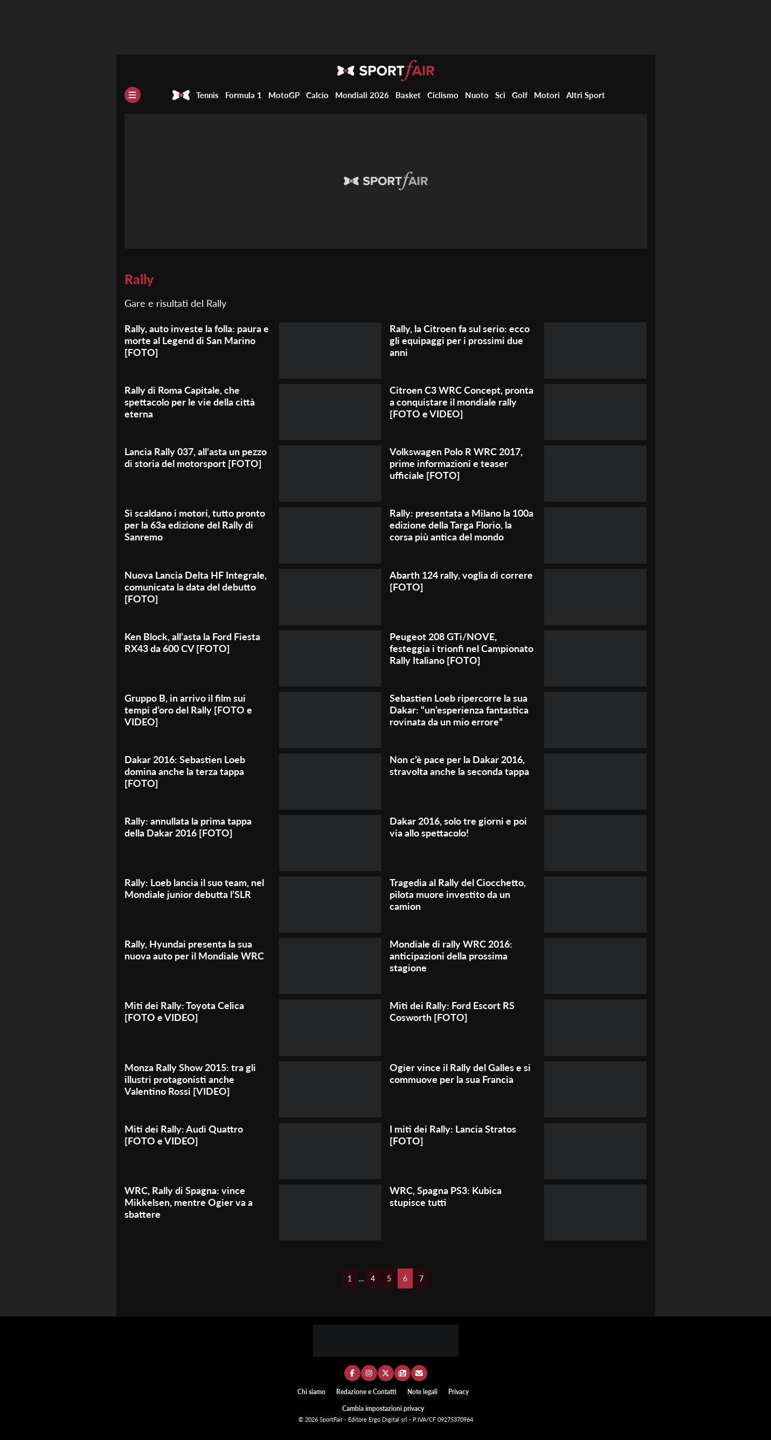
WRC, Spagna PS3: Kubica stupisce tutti (446, 1196)
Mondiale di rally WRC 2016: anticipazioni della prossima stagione (451, 955)
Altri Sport (585, 95)
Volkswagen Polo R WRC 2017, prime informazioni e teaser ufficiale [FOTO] (456, 463)
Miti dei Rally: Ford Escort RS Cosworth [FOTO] (452, 1011)
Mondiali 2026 (362, 95)
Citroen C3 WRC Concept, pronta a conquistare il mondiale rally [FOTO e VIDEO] (461, 402)
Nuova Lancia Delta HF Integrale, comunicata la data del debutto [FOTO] (195, 587)
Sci (500, 95)
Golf (519, 95)
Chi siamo (311, 1392)
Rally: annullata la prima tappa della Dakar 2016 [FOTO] (188, 827)
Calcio (317, 95)
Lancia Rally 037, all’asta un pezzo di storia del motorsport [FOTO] (195, 457)
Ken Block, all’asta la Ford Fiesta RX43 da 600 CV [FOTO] (192, 642)
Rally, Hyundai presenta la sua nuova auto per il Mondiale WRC (194, 950)
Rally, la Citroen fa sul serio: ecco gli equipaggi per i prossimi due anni (460, 340)
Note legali (422, 1392)
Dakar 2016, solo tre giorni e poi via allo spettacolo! (458, 827)
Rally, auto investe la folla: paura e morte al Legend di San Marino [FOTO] (196, 340)
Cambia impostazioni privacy (383, 1408)
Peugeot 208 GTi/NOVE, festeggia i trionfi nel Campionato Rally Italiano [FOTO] (461, 648)
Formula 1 (243, 95)
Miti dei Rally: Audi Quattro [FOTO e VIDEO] (183, 1135)
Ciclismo (443, 95)
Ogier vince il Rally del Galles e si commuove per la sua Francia (460, 1073)
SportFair (331, 1419)
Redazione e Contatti (366, 1392)
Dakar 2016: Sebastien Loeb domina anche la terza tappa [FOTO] (184, 771)
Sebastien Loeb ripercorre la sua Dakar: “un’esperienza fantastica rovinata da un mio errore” (459, 710)
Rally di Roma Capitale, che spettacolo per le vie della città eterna (189, 402)
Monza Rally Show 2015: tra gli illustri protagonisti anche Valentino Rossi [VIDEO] (190, 1079)
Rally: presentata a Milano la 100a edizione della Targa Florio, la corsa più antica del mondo (461, 525)
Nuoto (477, 95)
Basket (408, 95)
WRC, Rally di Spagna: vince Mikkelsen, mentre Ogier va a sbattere (188, 1202)
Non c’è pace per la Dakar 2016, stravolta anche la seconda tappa (459, 765)
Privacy (458, 1392)
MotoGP (284, 95)
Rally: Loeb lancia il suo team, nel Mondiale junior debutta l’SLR (194, 888)
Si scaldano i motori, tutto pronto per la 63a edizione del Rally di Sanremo (194, 525)
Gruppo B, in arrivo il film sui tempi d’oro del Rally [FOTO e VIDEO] (188, 710)
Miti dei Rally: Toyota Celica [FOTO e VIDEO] (184, 1011)
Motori (547, 95)
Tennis (207, 95)
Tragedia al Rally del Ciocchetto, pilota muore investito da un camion (458, 894)
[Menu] (132, 95)
